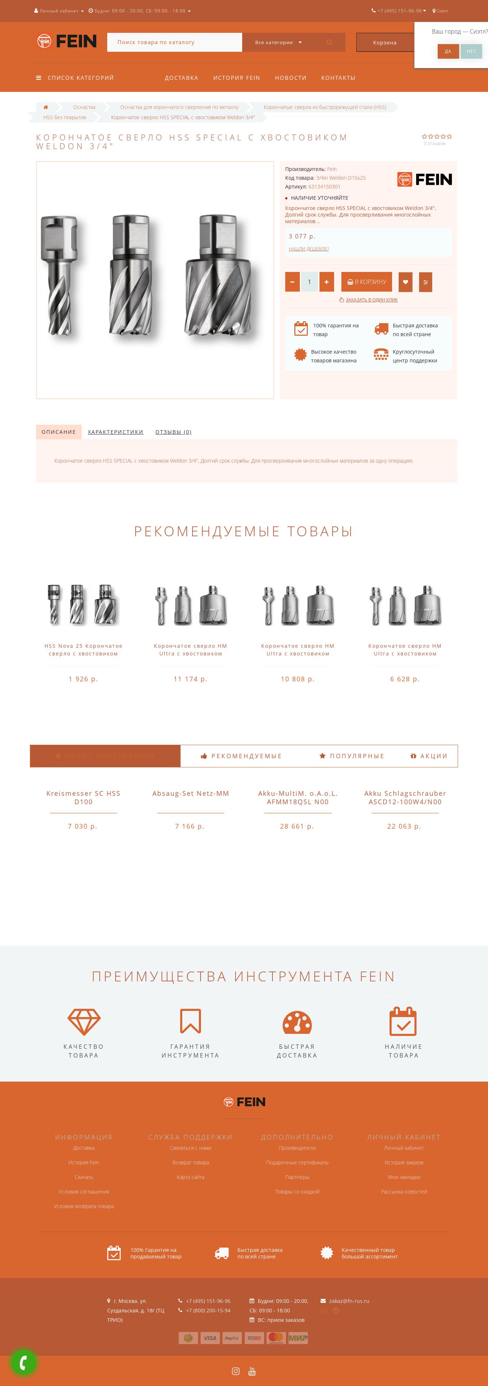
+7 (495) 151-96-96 (208, 1300)
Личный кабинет (404, 1147)
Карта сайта (190, 1176)
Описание (59, 431)
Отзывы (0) (173, 431)
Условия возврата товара (84, 1206)
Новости (293, 77)
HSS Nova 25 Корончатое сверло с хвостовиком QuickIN (83, 653)
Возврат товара (191, 1162)
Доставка (182, 77)
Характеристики (116, 431)
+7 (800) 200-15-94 (208, 1310)
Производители (297, 1147)
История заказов (404, 1162)
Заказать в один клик (372, 300)
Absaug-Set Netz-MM (190, 793)
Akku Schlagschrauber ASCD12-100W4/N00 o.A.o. (405, 801)
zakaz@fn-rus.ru (349, 1300)
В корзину (366, 282)
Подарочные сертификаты (297, 1162)
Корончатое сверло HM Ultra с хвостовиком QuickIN (191, 653)
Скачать (84, 1176)
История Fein (238, 77)
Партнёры (297, 1176)
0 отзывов (434, 143)
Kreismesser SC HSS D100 (83, 797)
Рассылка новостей (404, 1191)
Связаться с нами (190, 1147)
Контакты (342, 77)
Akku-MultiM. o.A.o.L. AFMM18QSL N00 (298, 797)
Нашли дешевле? (309, 249)
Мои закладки (404, 1176)
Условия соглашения (84, 1191)
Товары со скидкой (297, 1191)
